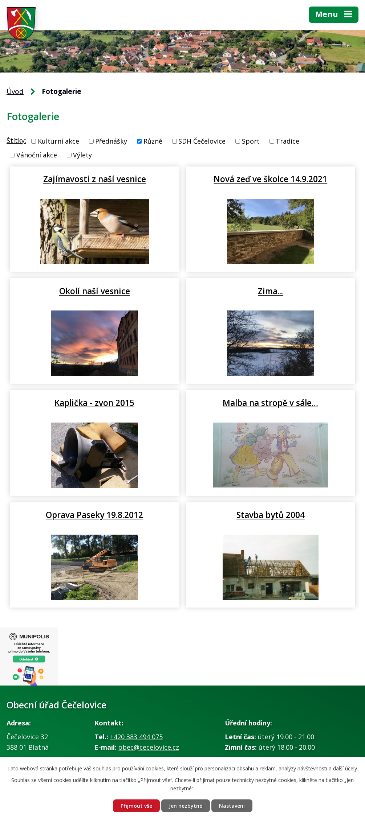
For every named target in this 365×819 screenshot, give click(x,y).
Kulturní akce (58, 141)
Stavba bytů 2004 (270, 514)
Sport (251, 141)
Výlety (82, 155)
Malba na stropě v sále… (270, 402)
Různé (152, 141)
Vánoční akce (36, 155)
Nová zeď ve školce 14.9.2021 (270, 178)
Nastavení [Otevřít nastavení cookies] (232, 805)
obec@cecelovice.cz (148, 747)
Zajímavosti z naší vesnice (94, 178)
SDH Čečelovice (202, 141)
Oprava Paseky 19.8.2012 (94, 514)
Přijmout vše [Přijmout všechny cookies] (136, 805)
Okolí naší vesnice (94, 290)
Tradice (287, 141)
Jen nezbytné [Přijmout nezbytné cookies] (185, 805)
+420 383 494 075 (136, 736)
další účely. (345, 768)
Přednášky (111, 141)
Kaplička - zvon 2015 (94, 402)
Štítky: (16, 140)
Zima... (270, 290)
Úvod (15, 91)
